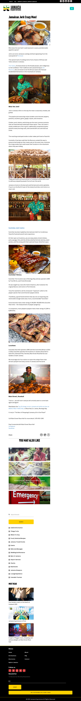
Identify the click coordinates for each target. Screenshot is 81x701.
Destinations (12, 655)
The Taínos (12, 66)
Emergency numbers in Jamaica (29, 495)
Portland (20, 56)
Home (10, 652)
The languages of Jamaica (29, 452)
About (11, 1)
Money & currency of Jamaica (29, 467)
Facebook (11, 428)
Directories (12, 659)
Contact (27, 659)
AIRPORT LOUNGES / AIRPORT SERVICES (27, 1)
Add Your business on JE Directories (41, 692)
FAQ (15, 1)
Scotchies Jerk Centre (16, 228)
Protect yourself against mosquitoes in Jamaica (29, 481)
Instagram (12, 426)
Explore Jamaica (13, 662)
